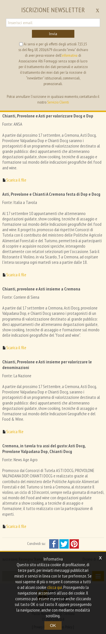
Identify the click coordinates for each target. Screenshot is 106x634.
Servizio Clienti (58, 102)
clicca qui (54, 587)
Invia (53, 33)
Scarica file (14, 431)
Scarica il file (16, 180)
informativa (69, 55)
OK (53, 625)
